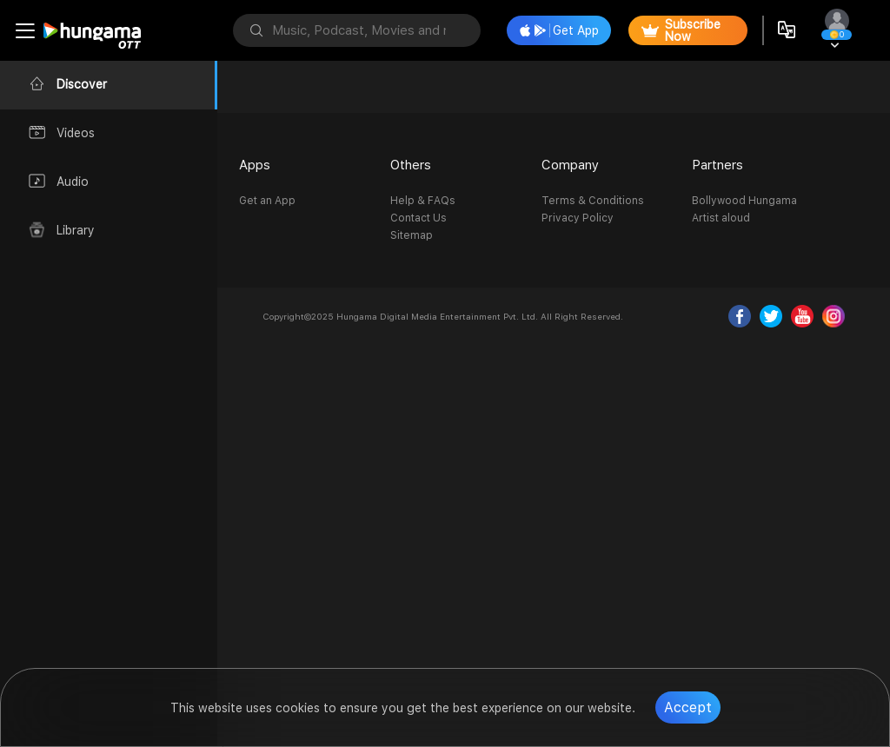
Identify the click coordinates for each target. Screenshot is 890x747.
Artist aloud (721, 218)
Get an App (267, 201)
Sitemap (411, 235)
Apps (254, 165)
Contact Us (418, 218)
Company (570, 165)
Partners (717, 165)
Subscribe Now (681, 30)
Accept (688, 707)
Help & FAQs (422, 201)
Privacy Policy (577, 218)
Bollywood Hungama (744, 201)
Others (410, 165)
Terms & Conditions (592, 201)
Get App (559, 30)
